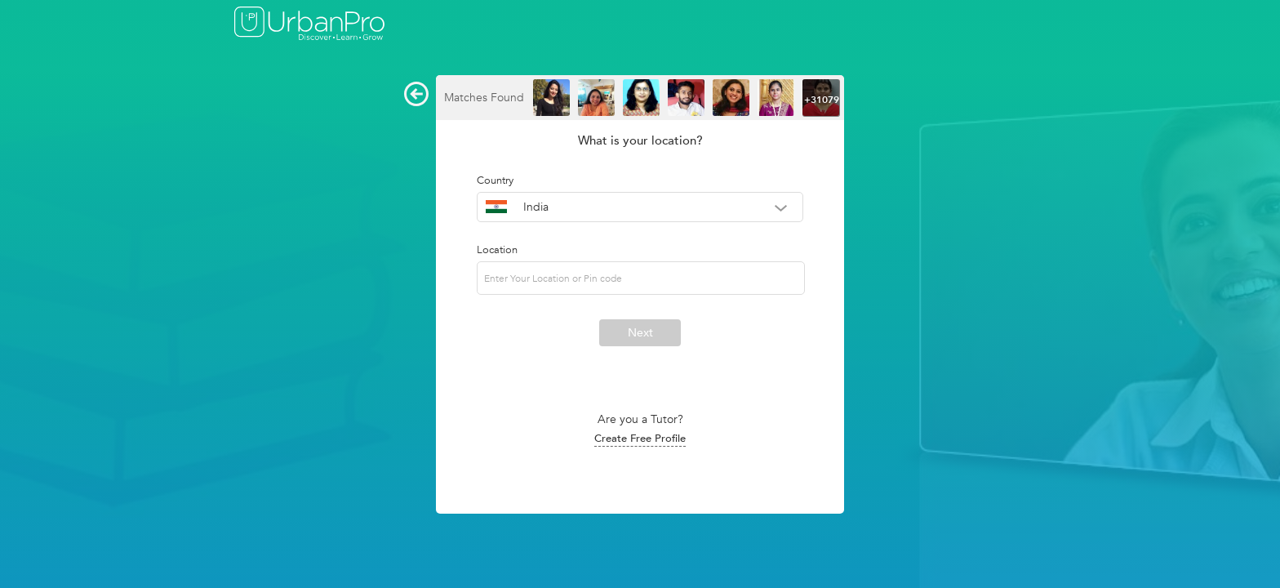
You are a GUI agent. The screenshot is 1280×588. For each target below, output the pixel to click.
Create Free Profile (640, 438)
